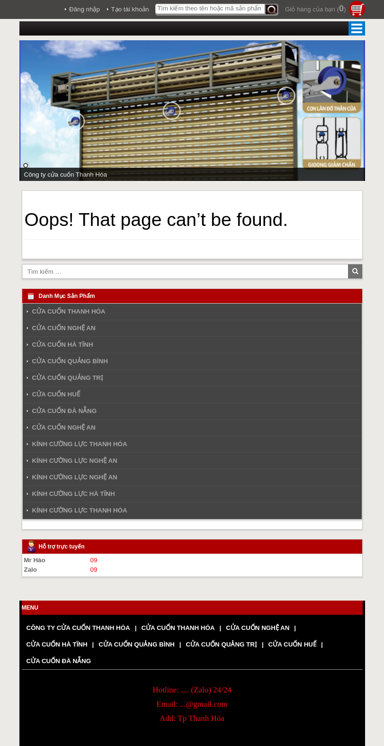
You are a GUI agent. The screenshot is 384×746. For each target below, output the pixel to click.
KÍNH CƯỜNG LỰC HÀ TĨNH (73, 493)
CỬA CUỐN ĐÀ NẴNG (64, 410)
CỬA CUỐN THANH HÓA (69, 311)
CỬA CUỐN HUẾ (56, 394)
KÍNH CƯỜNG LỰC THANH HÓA (79, 444)
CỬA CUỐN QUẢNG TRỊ (68, 377)
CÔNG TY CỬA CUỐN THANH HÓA (78, 627)
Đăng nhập (84, 9)
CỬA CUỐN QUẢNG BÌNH (70, 361)
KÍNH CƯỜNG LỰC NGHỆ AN (74, 460)
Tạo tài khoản (130, 9)
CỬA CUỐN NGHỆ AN (64, 328)
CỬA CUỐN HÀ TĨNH (62, 344)
